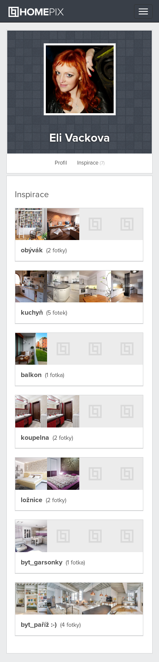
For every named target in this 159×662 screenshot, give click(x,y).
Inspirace (91, 163)
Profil (61, 163)
